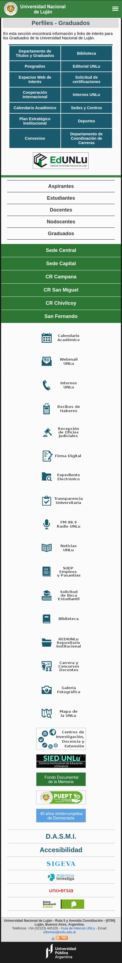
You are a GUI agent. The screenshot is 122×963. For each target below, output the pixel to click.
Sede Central (61, 250)
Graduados (61, 233)
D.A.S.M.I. (61, 836)
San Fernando (61, 316)
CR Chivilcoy (61, 303)
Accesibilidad (61, 850)
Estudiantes (61, 198)
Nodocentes (61, 221)
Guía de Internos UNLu (78, 928)
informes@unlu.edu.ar (59, 932)
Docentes (61, 210)
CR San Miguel (61, 290)
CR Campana (61, 276)
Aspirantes (61, 186)
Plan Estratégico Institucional (35, 121)
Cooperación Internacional (35, 94)
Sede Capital (61, 263)
